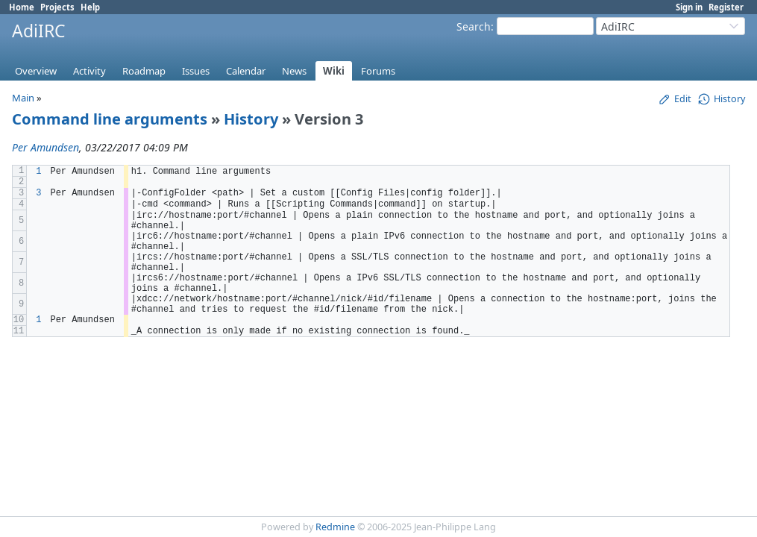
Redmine (335, 527)
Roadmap (144, 71)
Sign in (689, 7)
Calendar (246, 71)
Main (23, 97)
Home (21, 7)
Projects (57, 7)
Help (90, 7)
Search (473, 26)
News (294, 71)
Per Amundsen (45, 147)
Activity (89, 71)
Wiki (334, 71)
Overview (36, 71)
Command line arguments (109, 119)
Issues (196, 71)
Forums (378, 71)
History (251, 119)
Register (726, 7)
